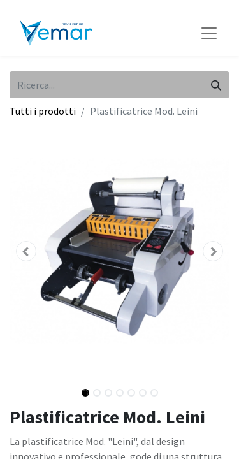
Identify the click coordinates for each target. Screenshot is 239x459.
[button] (26, 251)
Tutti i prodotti (43, 111)
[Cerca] (216, 84)
